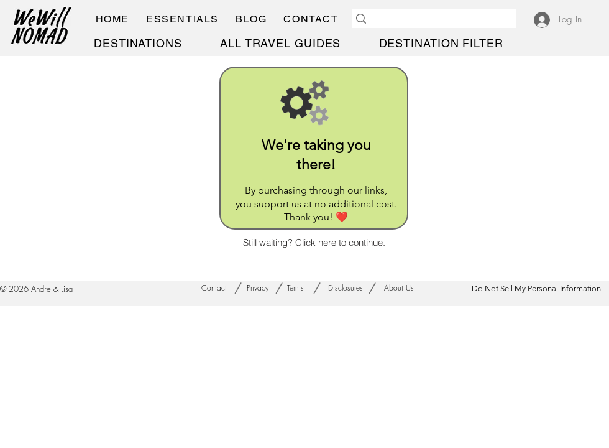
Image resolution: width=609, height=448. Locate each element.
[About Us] (398, 288)
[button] (182, 19)
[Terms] (295, 288)
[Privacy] (258, 288)
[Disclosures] (345, 288)
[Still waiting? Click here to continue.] (313, 242)
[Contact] (214, 288)
